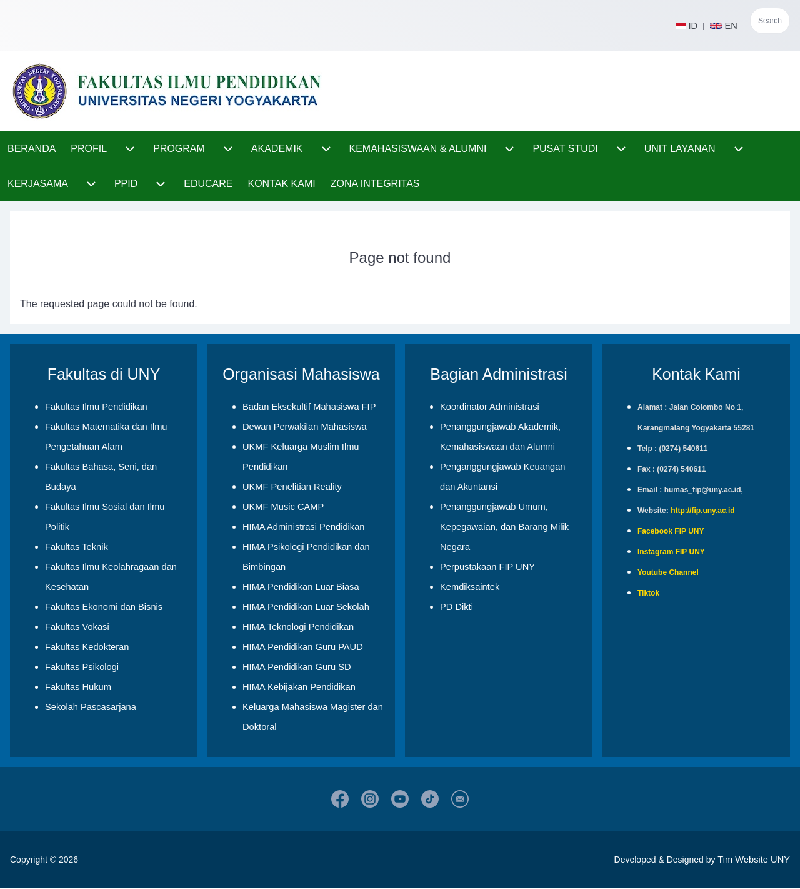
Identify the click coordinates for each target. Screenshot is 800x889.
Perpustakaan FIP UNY (487, 567)
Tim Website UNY (754, 860)
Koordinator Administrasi (489, 407)
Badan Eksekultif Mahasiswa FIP (309, 407)
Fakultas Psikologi (82, 667)
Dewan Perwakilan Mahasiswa (304, 427)
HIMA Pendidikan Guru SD (296, 667)
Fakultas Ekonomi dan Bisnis (103, 607)
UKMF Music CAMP (283, 507)
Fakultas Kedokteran (87, 647)
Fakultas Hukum (78, 687)
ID (687, 26)
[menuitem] (31, 148)
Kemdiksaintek (469, 587)
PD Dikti (456, 607)
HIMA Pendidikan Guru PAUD (302, 647)
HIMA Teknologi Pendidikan (298, 627)
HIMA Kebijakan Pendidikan (299, 687)
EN (725, 26)
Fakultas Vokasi (77, 627)
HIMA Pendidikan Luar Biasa (300, 587)
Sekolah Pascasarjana (90, 707)
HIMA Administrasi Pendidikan (303, 527)
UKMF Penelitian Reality (292, 487)
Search (770, 20)
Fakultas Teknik (76, 547)
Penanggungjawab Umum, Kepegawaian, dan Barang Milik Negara (504, 527)
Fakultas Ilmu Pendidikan (96, 407)
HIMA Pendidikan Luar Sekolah (305, 607)
